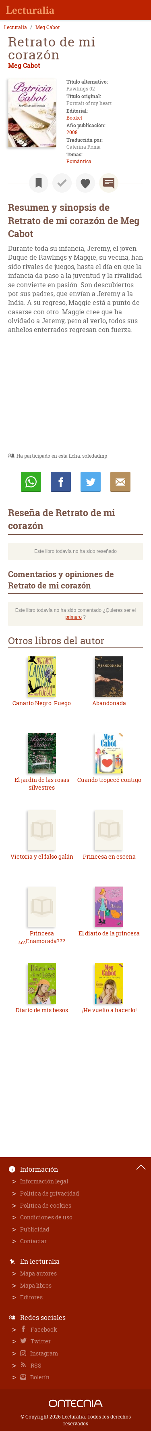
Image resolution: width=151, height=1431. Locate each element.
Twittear (91, 482)
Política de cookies (45, 1205)
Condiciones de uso (46, 1217)
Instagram (43, 1353)
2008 (72, 132)
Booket (74, 117)
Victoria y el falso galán (41, 856)
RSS (35, 1365)
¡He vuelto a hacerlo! (109, 1010)
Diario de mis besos (42, 1010)
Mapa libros (36, 1285)
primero (73, 617)
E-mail (120, 482)
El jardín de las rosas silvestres (41, 784)
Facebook (43, 1329)
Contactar (33, 1241)
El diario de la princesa (109, 933)
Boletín (39, 1377)
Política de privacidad (49, 1193)
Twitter (40, 1341)
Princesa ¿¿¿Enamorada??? (42, 937)
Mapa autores (38, 1273)
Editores (31, 1297)
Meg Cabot (47, 27)
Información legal (44, 1181)
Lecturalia (15, 27)
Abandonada (109, 703)
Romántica (78, 161)
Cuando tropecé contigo (109, 780)
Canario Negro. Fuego (41, 703)
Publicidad (34, 1229)
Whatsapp (31, 482)
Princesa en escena (109, 856)
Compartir (61, 482)
